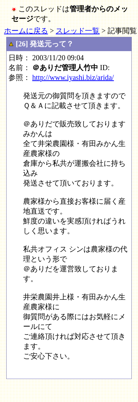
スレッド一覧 (78, 31)
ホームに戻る (26, 31)
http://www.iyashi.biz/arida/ (73, 77)
